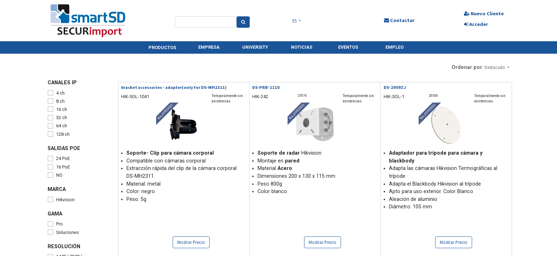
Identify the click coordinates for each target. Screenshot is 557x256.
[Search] (243, 22)
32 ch (61, 117)
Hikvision (65, 199)
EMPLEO (394, 47)
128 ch (63, 134)
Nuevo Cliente (484, 13)
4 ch (60, 93)
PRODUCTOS (162, 47)
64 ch (61, 125)
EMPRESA (209, 47)
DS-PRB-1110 (266, 87)
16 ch (61, 109)
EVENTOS (348, 47)
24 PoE (63, 158)
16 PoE (63, 167)
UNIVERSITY (255, 47)
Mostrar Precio (191, 242)
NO (59, 175)
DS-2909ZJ (395, 87)
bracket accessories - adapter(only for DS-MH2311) (174, 87)
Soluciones (67, 232)
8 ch (60, 101)
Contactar (399, 20)
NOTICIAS (301, 47)
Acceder (476, 24)
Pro (59, 223)
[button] (497, 67)
